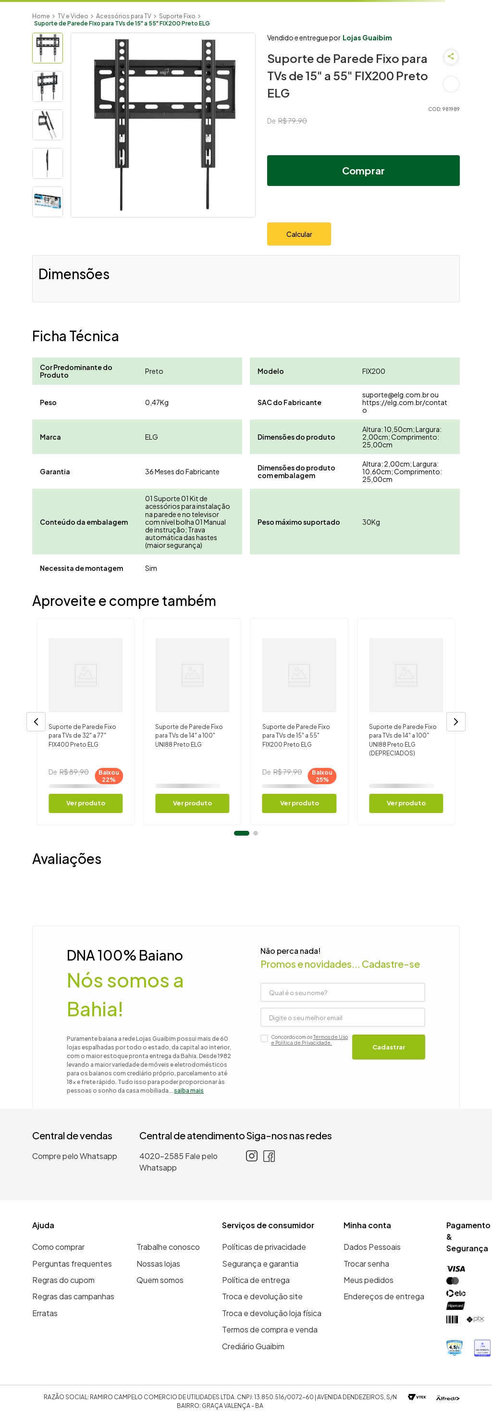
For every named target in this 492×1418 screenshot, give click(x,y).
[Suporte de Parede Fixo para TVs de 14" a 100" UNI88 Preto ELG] (192, 722)
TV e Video (73, 16)
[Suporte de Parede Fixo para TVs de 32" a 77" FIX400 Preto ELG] (85, 722)
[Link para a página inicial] (41, 16)
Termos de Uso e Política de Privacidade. (309, 1040)
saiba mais (189, 1090)
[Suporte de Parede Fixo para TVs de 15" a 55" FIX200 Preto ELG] (299, 722)
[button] (36, 721)
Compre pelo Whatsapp (74, 1156)
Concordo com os (309, 1040)
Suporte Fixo (177, 16)
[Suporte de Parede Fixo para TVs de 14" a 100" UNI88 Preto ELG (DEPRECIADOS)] (406, 722)
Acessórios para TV (123, 16)
